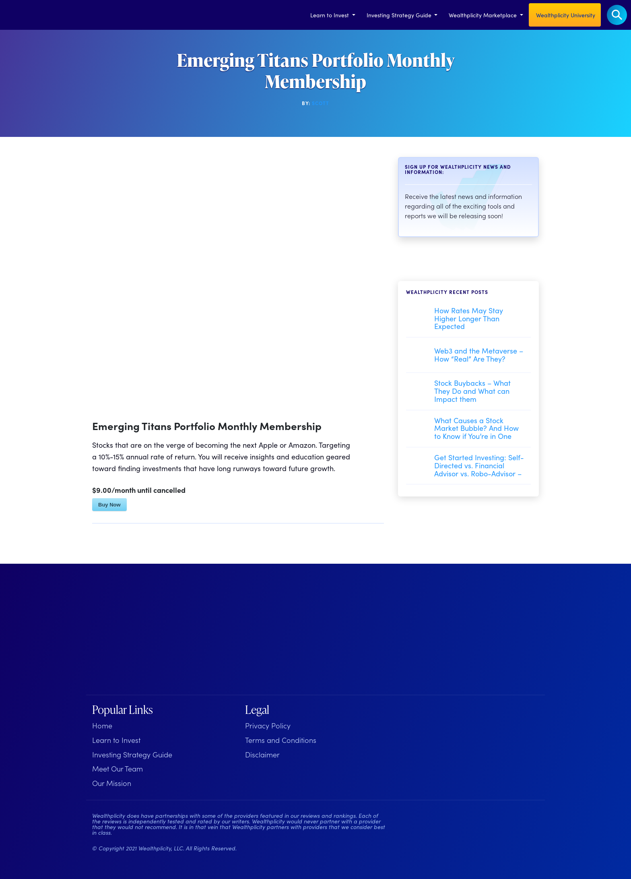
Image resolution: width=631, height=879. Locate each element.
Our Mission (111, 783)
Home (102, 725)
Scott (320, 102)
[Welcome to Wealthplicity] (18, 15)
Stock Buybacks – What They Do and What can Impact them (472, 391)
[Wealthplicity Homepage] (142, 632)
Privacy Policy (268, 725)
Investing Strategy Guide (400, 15)
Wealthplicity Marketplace (483, 15)
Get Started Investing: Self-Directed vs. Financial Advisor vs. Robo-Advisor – (479, 465)
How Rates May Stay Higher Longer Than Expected (468, 318)
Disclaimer (262, 754)
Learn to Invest (330, 15)
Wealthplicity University (564, 15)
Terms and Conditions (280, 740)
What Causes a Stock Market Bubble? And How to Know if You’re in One (476, 428)
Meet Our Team (117, 768)
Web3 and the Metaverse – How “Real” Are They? (478, 354)
